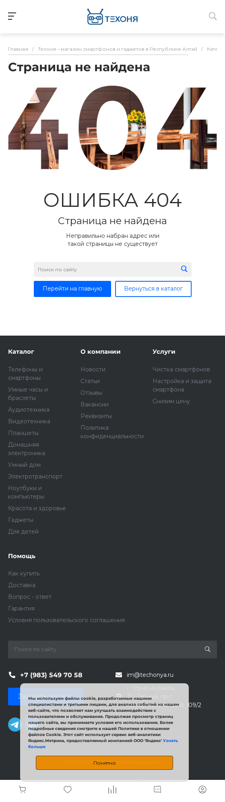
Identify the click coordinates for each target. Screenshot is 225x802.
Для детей (23, 531)
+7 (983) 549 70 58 (51, 675)
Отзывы (91, 392)
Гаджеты (20, 520)
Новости (93, 369)
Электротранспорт (35, 476)
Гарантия (21, 608)
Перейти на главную (72, 288)
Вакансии (95, 404)
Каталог (21, 351)
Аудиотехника (29, 409)
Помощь (21, 556)
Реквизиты (96, 416)
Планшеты (23, 433)
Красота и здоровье (37, 508)
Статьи (90, 381)
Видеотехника (29, 421)
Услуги (164, 351)
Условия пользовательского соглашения (66, 620)
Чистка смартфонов (181, 369)
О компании (101, 351)
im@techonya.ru (150, 674)
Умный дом (24, 464)
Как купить (23, 573)
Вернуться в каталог (153, 288)
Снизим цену (171, 401)
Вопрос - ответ (30, 596)
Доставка (21, 585)
